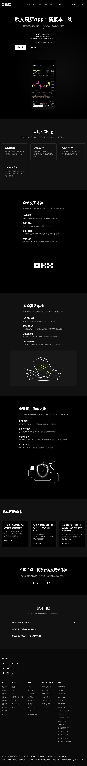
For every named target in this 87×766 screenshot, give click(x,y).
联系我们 (4, 694)
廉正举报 (4, 707)
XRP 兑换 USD (46, 700)
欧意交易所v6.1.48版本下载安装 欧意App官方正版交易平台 (68, 760)
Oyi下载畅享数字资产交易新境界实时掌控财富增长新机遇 (52, 756)
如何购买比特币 (63, 731)
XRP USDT (61, 707)
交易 (13, 694)
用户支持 (31, 700)
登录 (73, 4)
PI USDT (61, 700)
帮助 (51, 4)
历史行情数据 (32, 690)
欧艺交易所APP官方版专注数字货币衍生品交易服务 (21, 756)
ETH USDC (61, 690)
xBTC (14, 707)
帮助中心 (31, 704)
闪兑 (13, 690)
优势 (40, 4)
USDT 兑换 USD (47, 694)
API (29, 687)
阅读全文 (8, 540)
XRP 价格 (61, 724)
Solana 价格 (62, 721)
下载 (81, 4)
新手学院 (15, 700)
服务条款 (4, 697)
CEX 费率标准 (32, 694)
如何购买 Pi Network (64, 741)
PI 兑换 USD (46, 704)
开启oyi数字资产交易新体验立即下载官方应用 (15, 760)
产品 (34, 4)
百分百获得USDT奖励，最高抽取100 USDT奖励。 (44, 38)
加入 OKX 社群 (32, 714)
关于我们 (4, 687)
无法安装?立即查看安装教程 (43, 42)
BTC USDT (61, 694)
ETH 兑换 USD (46, 690)
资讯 (46, 4)
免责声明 (4, 704)
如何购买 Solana (63, 738)
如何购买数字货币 (63, 728)
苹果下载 (20, 47)
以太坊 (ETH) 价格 (63, 714)
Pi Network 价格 (63, 717)
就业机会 (4, 690)
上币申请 (31, 697)
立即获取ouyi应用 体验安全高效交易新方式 (39, 760)
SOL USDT (61, 704)
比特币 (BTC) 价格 (63, 711)
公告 (29, 711)
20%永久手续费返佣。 (44, 36)
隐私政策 (4, 700)
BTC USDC (61, 687)
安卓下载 (33, 47)
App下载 (4, 714)
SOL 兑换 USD (46, 697)
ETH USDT (61, 697)
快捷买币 (15, 687)
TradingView (16, 704)
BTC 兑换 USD (46, 687)
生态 (28, 4)
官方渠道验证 (32, 707)
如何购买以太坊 (63, 735)
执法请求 (4, 711)
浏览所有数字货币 (17, 697)
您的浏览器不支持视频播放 (43, 85)
